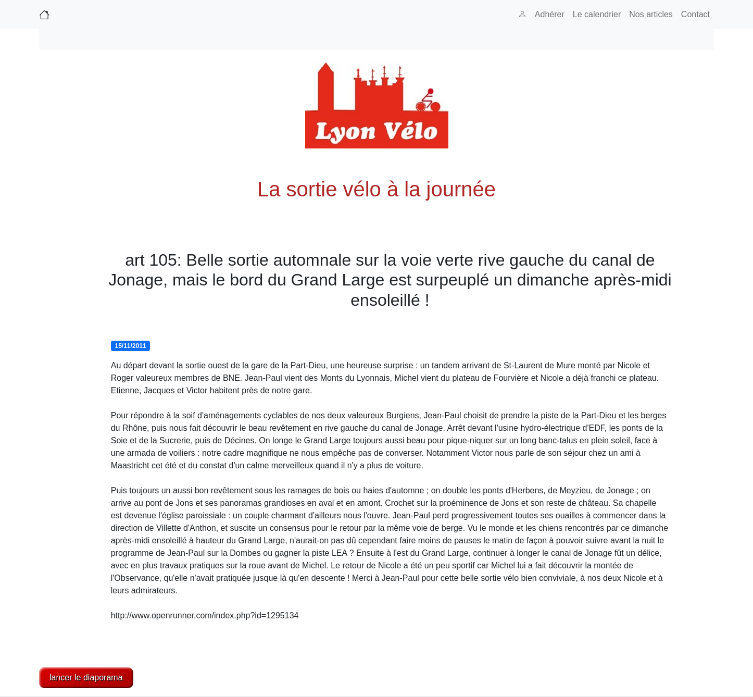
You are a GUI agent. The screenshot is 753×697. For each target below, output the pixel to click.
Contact (695, 14)
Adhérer (549, 14)
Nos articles (651, 14)
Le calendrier (597, 14)
